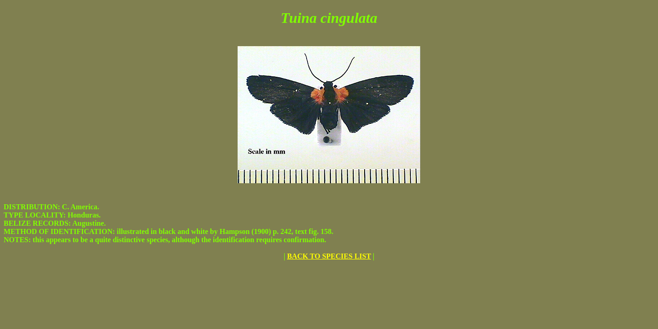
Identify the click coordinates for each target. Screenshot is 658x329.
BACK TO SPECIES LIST (329, 256)
